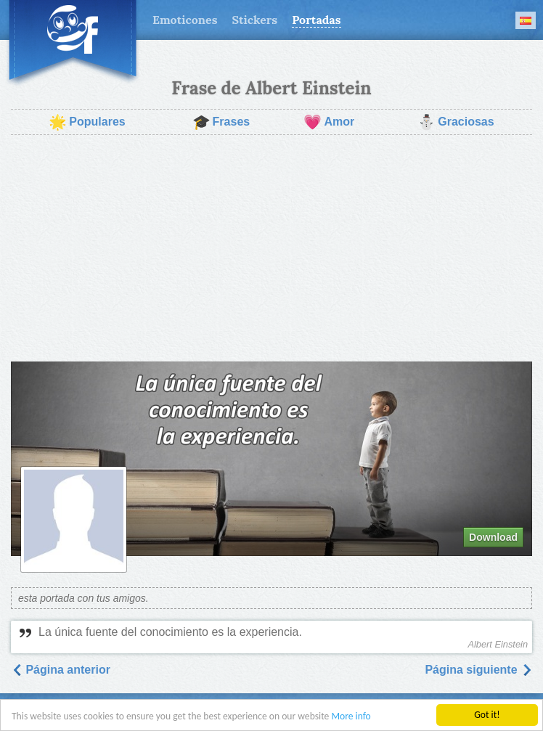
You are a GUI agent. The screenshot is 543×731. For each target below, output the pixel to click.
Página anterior (60, 669)
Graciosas (455, 122)
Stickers (254, 19)
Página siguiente (478, 669)
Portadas (316, 19)
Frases (221, 122)
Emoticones (184, 19)
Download (493, 537)
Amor (328, 122)
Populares (87, 122)
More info (350, 717)
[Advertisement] (271, 248)
